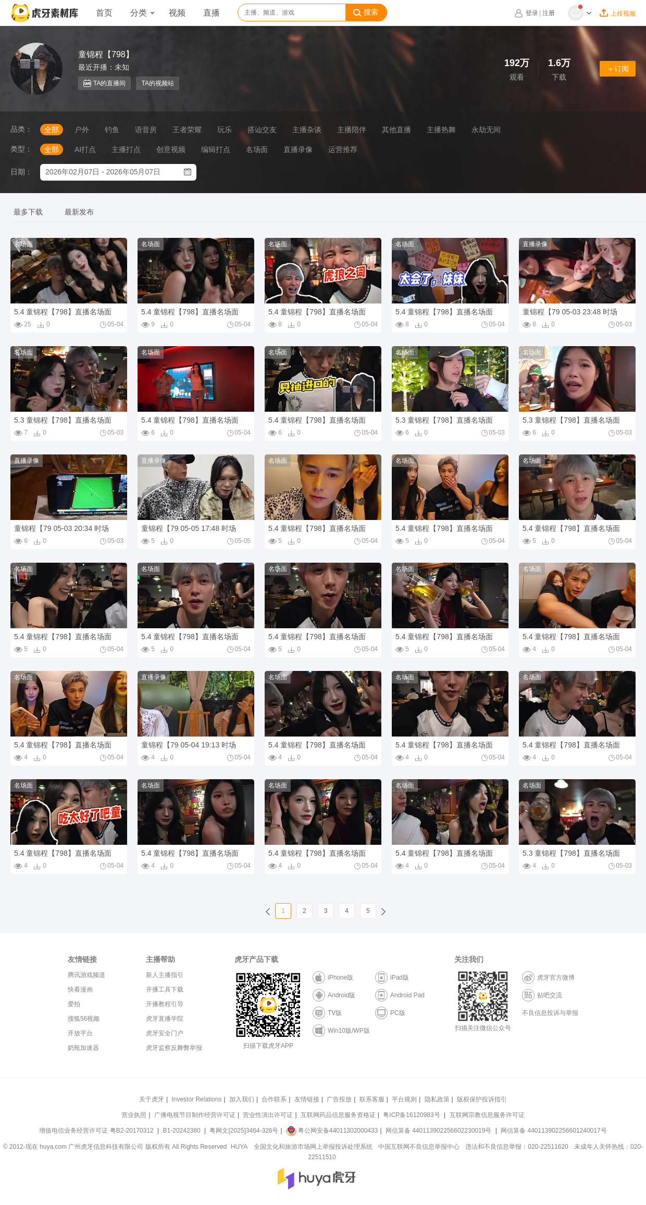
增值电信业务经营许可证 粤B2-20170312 (97, 1130)
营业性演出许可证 (268, 1115)
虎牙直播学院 (164, 1018)
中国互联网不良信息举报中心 (418, 1146)
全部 (51, 129)
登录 (532, 13)
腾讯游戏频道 (86, 975)
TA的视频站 (157, 83)
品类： (21, 129)
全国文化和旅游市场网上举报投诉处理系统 (313, 1146)
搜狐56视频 (84, 1018)
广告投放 (339, 1099)
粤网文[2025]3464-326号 (243, 1130)
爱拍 (74, 1004)
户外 (81, 129)
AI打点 (85, 149)
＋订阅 (618, 69)
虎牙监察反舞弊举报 (174, 1047)
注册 (548, 13)
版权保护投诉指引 (482, 1099)
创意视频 (170, 149)
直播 (211, 12)
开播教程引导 (164, 1004)
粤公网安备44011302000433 (332, 1130)
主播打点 (126, 149)
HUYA (239, 1146)
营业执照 (133, 1115)
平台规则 (404, 1099)
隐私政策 (437, 1099)
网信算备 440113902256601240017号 (553, 1130)
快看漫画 (80, 989)
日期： (21, 172)
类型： (21, 149)
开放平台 (80, 1033)
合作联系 (274, 1099)
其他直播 (396, 129)
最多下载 (28, 212)
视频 (177, 12)
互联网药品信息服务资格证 (338, 1115)
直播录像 (298, 149)
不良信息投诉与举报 (550, 1013)
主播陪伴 (351, 129)
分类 (142, 12)
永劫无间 (486, 129)
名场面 (257, 149)
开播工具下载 (164, 989)
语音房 (146, 129)
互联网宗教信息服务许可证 (487, 1115)
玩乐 (224, 129)
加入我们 (241, 1099)
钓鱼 (112, 129)
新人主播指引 (164, 975)
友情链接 (306, 1099)
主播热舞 (441, 129)
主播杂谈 (306, 129)
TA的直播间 (104, 83)
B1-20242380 (182, 1130)
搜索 (365, 12)
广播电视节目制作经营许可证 (194, 1115)
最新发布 (79, 212)
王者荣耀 (187, 129)
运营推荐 (342, 149)
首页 (104, 12)
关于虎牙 (151, 1099)
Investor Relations (196, 1099)
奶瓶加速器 (83, 1047)
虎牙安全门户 (164, 1033)
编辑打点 (215, 149)
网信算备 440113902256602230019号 (438, 1130)
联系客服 (371, 1099)
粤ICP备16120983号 (411, 1115)
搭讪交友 (262, 129)
